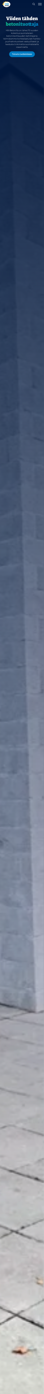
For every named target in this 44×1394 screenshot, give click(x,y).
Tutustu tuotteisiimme (22, 54)
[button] (39, 4)
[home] (6, 4)
